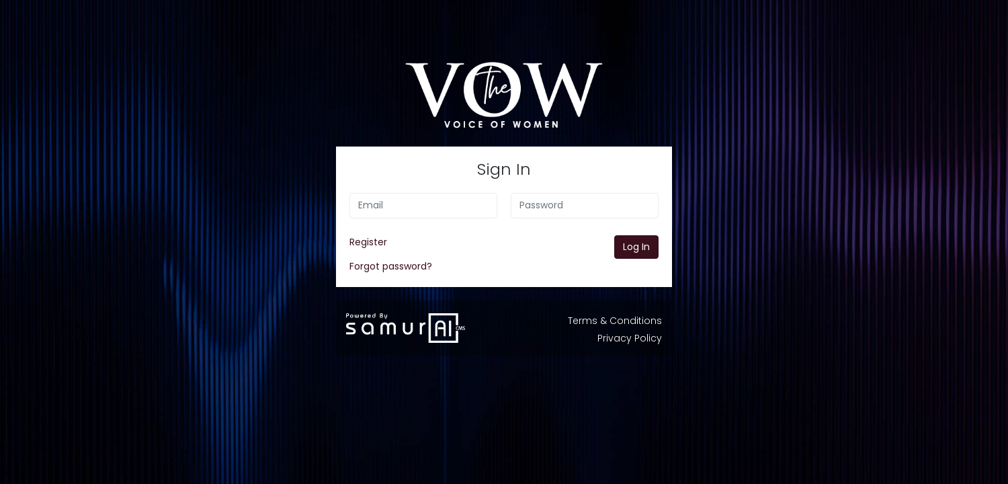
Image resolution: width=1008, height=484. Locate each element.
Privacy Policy (629, 338)
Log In (636, 246)
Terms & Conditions (615, 320)
